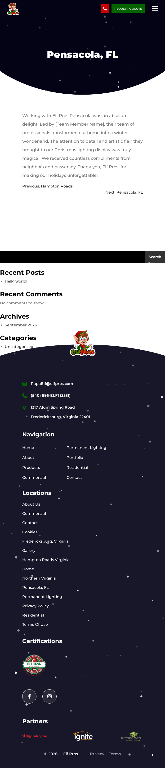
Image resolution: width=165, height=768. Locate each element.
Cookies (29, 532)
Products (31, 467)
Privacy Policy (35, 606)
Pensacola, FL (35, 587)
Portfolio (75, 457)
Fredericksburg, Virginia (45, 541)
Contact (74, 477)
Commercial (34, 477)
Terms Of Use (35, 624)
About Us (31, 504)
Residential (77, 467)
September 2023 (21, 325)
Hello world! (16, 281)
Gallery (29, 550)
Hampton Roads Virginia (46, 560)
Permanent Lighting (86, 447)
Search (155, 257)
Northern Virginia (39, 578)
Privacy (97, 754)
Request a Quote (128, 8)
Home (28, 447)
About (28, 457)
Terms (115, 754)
